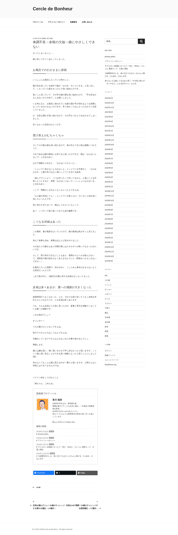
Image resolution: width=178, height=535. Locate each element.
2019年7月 (109, 214)
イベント (108, 285)
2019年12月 (109, 191)
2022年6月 (109, 112)
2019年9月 (109, 205)
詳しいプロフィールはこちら (63, 422)
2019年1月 (109, 242)
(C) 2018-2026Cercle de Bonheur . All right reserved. (52, 529)
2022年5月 (109, 117)
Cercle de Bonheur (53, 8)
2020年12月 (109, 135)
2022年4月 (109, 121)
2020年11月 (109, 140)
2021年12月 (109, 126)
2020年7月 (109, 159)
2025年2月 (109, 98)
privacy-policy (43, 434)
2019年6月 (109, 219)
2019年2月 (109, 238)
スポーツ (108, 294)
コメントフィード (112, 360)
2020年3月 (109, 177)
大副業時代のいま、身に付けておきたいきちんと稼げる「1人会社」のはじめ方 (64, 457)
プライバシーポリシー (56, 22)
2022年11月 (109, 107)
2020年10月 (109, 145)
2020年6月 (109, 163)
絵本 (106, 327)
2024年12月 (109, 103)
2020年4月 (109, 173)
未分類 (51, 431)
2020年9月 (109, 149)
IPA (106, 276)
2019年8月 (109, 210)
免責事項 (73, 22)
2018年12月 (109, 247)
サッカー (108, 290)
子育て (107, 308)
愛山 (106, 313)
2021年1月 (109, 131)
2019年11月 (109, 196)
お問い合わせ (87, 22)
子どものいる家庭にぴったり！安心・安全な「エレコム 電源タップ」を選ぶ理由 (65, 448)
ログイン (108, 351)
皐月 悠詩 (50, 38)
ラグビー (108, 303)
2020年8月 (109, 154)
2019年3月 (109, 233)
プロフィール (38, 22)
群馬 (106, 331)
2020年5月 (109, 168)
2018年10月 (109, 256)
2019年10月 (109, 200)
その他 (107, 280)
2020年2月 (109, 182)
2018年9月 (109, 261)
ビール (107, 299)
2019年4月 (109, 228)
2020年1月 (109, 187)
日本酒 (107, 317)
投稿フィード (110, 355)
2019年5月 (109, 224)
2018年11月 (109, 252)
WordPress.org (110, 365)
